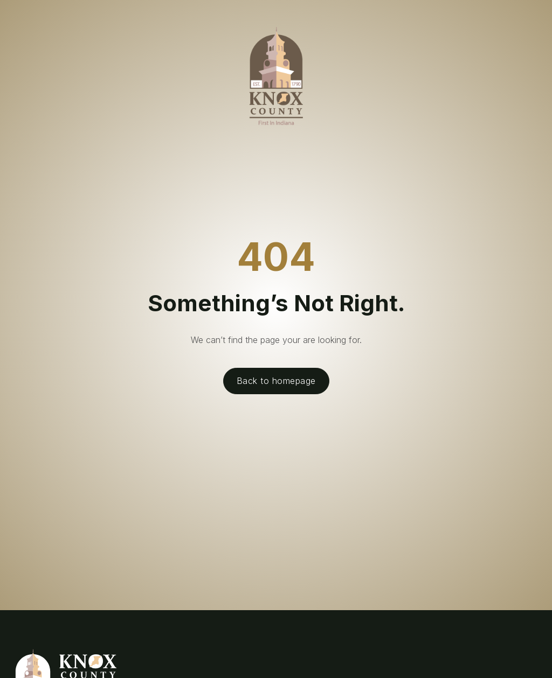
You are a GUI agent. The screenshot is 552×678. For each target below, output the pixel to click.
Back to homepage (276, 380)
